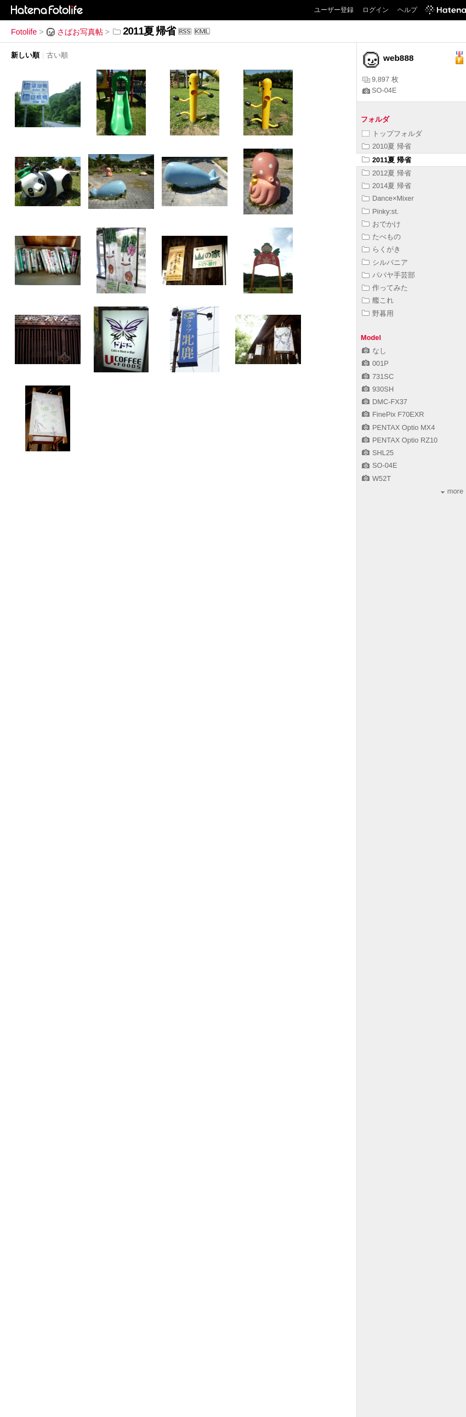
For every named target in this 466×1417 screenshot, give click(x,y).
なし (374, 351)
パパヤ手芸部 (388, 275)
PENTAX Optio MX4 (398, 427)
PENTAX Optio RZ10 (399, 440)
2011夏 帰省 (386, 160)
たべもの (381, 237)
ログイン (375, 10)
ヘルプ (407, 10)
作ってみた (385, 288)
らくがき (381, 249)
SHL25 (378, 453)
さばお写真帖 (74, 31)
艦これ (378, 300)
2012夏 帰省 (386, 173)
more (452, 491)
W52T (376, 478)
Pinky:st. (380, 211)
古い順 (57, 55)
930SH (378, 389)
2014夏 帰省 (386, 186)
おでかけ (381, 224)
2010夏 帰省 (386, 146)
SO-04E (379, 90)
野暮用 (378, 313)
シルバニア (385, 262)
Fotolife (24, 31)
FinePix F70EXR (393, 414)
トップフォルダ (392, 133)
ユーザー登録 (334, 10)
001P (375, 363)
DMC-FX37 (384, 402)
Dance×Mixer (388, 198)
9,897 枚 (380, 79)
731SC (378, 376)
